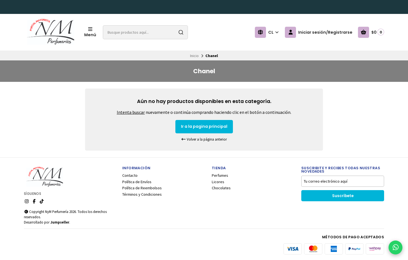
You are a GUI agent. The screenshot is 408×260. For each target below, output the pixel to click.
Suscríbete (343, 195)
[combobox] (145, 32)
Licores (218, 182)
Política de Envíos (136, 182)
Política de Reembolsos (142, 188)
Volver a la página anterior (204, 139)
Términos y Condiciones (142, 194)
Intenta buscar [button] (131, 112)
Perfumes (220, 175)
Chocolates (221, 188)
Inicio (194, 55)
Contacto (130, 175)
